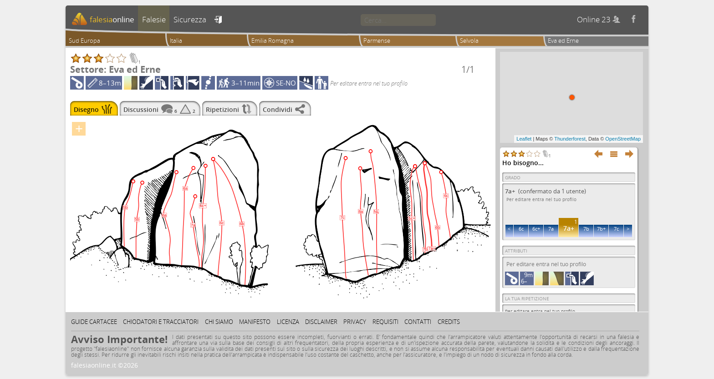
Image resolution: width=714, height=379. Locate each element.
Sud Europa (84, 40)
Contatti (417, 322)
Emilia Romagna (272, 40)
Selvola (469, 40)
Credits (449, 322)
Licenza (288, 322)
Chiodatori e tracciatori (161, 322)
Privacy (354, 322)
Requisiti (385, 322)
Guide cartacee (94, 322)
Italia (176, 40)
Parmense (376, 40)
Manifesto (254, 322)
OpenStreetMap (623, 138)
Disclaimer (321, 322)
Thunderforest (569, 138)
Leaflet (523, 138)
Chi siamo (219, 322)
